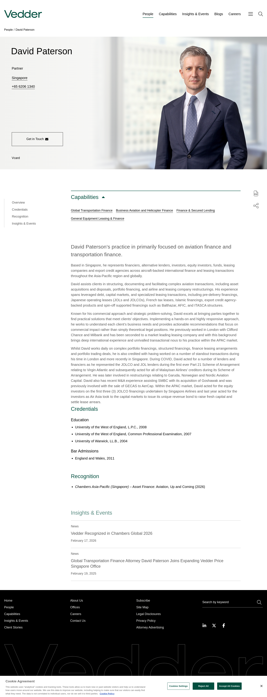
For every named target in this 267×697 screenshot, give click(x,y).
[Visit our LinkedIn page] (204, 625)
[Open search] (260, 14)
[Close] (261, 688)
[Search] (232, 602)
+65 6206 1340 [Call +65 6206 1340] (23, 86)
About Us (76, 600)
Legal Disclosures (148, 614)
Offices (75, 607)
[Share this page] (256, 205)
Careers (235, 14)
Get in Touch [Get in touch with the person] (37, 139)
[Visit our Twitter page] (214, 625)
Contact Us (78, 620)
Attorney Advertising (150, 627)
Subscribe (143, 600)
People (148, 14)
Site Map (142, 607)
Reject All (203, 688)
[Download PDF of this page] (256, 193)
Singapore (19, 78)
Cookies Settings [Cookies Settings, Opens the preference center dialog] (178, 688)
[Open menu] (250, 14)
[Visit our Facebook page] (224, 625)
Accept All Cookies (229, 688)
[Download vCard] (16, 158)
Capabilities (168, 14)
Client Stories (13, 627)
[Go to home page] (23, 14)
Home (8, 600)
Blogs (218, 14)
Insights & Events (195, 14)
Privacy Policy (146, 620)
